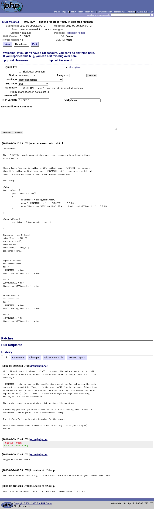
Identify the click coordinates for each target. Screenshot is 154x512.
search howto (119, 12)
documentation (77, 12)
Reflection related (75, 32)
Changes (34, 357)
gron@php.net (38, 366)
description (74, 67)
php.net (57, 12)
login (151, 12)
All (6, 357)
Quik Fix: (11, 67)
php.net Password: (60, 60)
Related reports (77, 357)
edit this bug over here (62, 56)
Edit (34, 44)
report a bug (90, 12)
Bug (5, 22)
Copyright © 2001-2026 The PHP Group (33, 504)
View (7, 44)
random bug (142, 12)
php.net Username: (16, 60)
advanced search (105, 12)
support (65, 12)
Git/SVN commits (54, 357)
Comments (18, 357)
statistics (131, 12)
